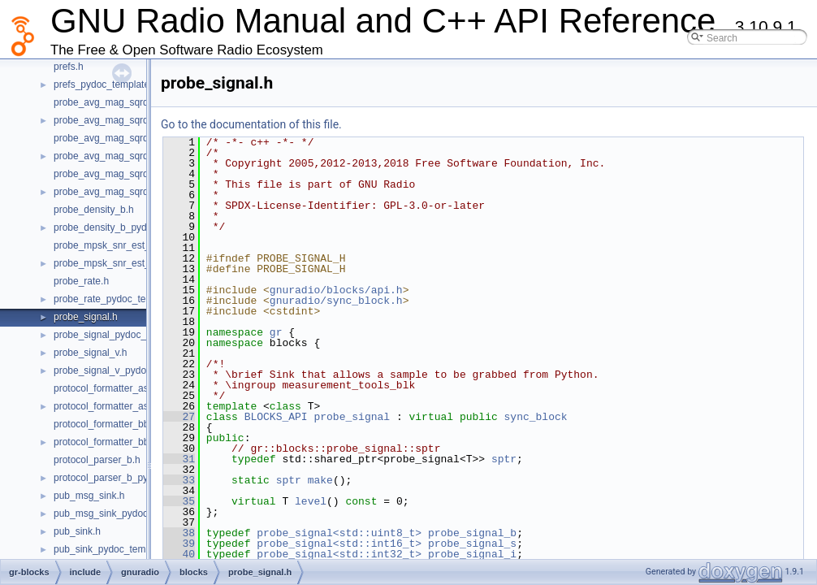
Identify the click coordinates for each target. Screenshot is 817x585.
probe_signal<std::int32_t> (339, 554)
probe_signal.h (86, 317)
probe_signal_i (472, 554)
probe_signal (351, 417)
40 (179, 554)
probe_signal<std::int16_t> (339, 543)
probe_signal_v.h (91, 352)
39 (179, 543)
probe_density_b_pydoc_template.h (131, 227)
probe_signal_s (472, 543)
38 (179, 533)
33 (179, 480)
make (320, 480)
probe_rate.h (81, 281)
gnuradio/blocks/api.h (336, 290)
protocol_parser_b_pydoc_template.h (134, 477)
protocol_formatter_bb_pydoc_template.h (142, 442)
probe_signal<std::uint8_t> (339, 533)
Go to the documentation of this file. (251, 124)
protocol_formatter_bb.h (105, 424)
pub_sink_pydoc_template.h (114, 549)
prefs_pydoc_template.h (106, 84)
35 (179, 501)
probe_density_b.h (94, 209)
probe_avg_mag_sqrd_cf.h (112, 138)
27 (179, 417)
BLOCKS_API (276, 417)
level (310, 501)
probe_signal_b (472, 533)
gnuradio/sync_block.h (336, 300)
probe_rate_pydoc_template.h (118, 299)
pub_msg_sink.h (89, 495)
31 (179, 459)
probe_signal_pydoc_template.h (123, 334)
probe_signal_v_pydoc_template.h (128, 370)
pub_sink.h (77, 531)
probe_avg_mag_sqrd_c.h (110, 102)
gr (276, 332)
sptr (504, 459)
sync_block (536, 417)
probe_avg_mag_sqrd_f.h (109, 174)
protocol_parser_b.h (97, 460)
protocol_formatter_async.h (112, 388)
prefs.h (69, 66)
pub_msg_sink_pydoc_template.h (126, 513)
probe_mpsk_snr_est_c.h (108, 245)
